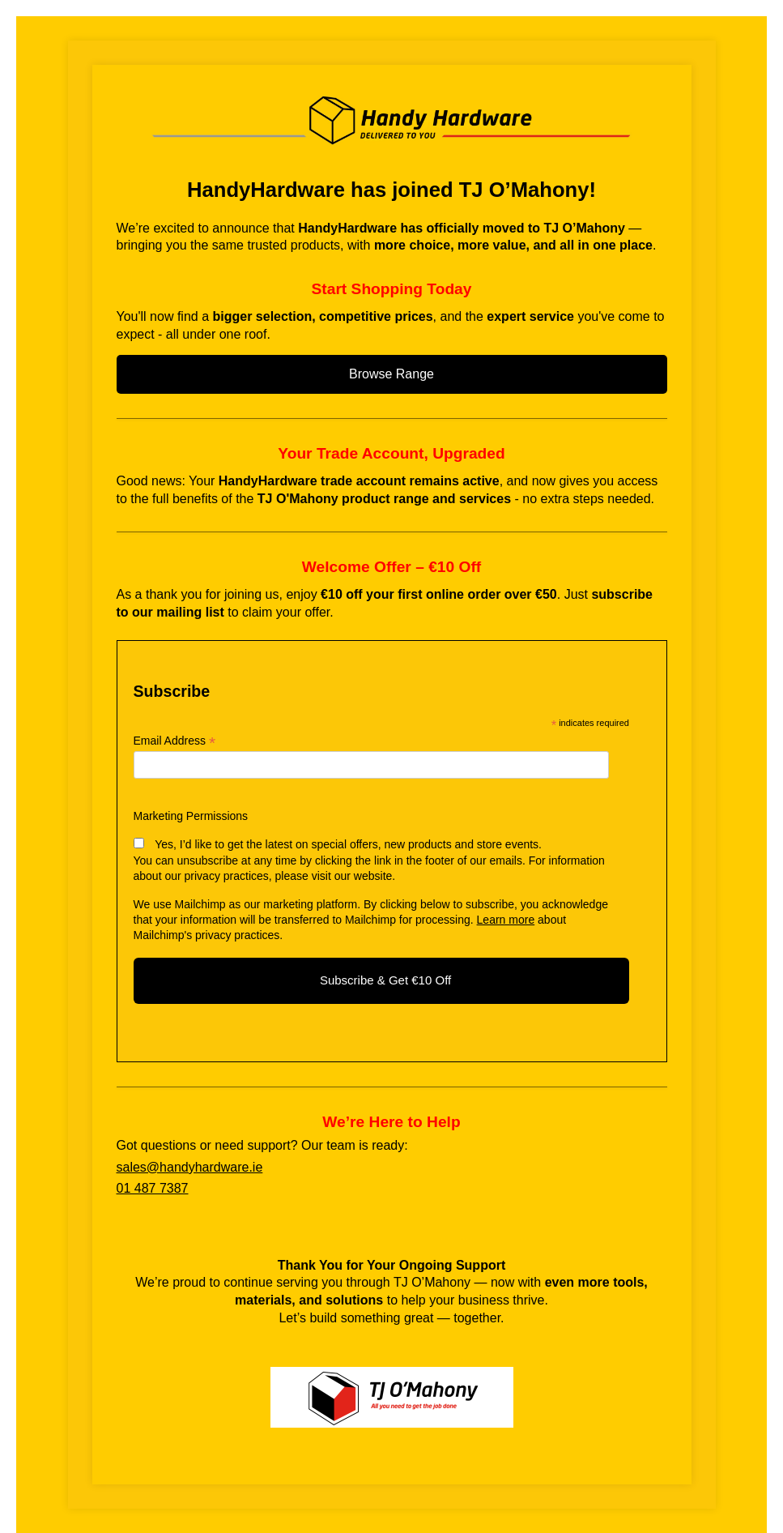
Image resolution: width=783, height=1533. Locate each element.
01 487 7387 (153, 1188)
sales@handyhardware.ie (190, 1167)
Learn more (506, 919)
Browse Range (391, 374)
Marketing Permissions (191, 815)
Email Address (175, 741)
